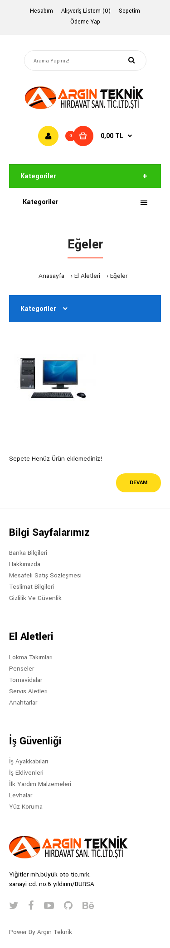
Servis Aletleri (28, 691)
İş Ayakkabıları (28, 761)
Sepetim (129, 11)
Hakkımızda (24, 564)
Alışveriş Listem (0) (86, 11)
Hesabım (41, 11)
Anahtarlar (23, 702)
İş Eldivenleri (26, 772)
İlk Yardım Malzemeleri (40, 784)
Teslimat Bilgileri (31, 586)
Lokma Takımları (31, 657)
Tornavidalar (25, 680)
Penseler (21, 668)
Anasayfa (51, 276)
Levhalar (20, 795)
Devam (138, 482)
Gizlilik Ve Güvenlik (35, 598)
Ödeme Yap (85, 22)
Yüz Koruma (26, 806)
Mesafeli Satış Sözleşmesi (45, 575)
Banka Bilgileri (28, 552)
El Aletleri (87, 276)
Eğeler (118, 276)
